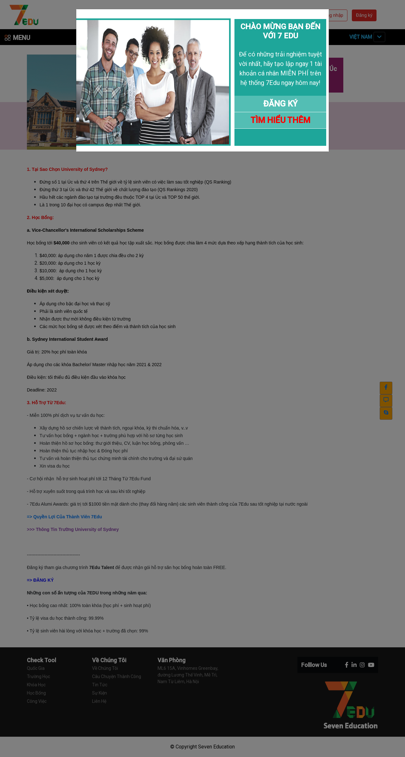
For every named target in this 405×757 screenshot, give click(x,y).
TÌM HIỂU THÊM (280, 120)
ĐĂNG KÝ (280, 103)
